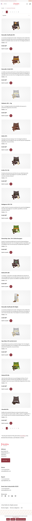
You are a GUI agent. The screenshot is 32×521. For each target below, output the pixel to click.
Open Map (5, 460)
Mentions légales (5, 507)
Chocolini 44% (4, 409)
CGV (22, 507)
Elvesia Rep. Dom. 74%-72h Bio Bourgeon (11, 238)
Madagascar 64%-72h (6, 204)
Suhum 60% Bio (5, 375)
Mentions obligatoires (14, 507)
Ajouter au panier (7, 48)
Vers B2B (30, 0)
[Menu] (30, 4)
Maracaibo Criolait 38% (7, 69)
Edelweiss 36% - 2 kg (6, 103)
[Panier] (27, 4)
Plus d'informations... (16, 517)
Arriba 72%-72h (5, 170)
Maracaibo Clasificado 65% (8, 35)
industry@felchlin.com (6, 490)
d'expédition (23, 435)
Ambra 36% (4, 136)
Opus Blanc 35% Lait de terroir (9, 341)
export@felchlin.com (5, 480)
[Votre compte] (5, 4)
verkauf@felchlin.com (6, 471)
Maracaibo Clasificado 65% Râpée (9, 307)
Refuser (8, 519)
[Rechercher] (4, 4)
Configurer (13, 519)
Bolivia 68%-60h (5, 272)
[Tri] (16, 15)
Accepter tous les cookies (20, 519)
